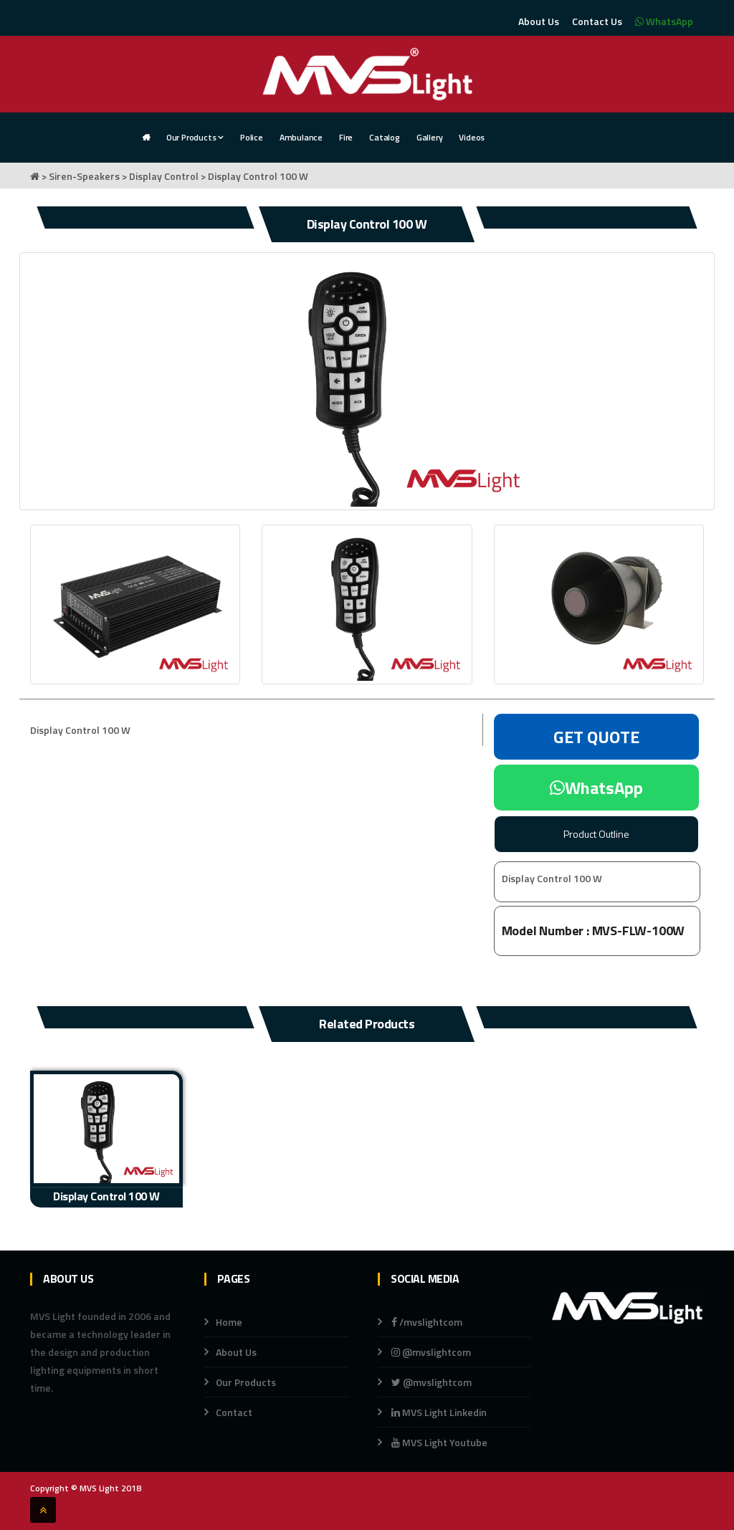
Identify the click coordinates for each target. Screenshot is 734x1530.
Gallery (429, 137)
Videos (472, 137)
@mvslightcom (431, 1351)
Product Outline (596, 833)
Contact (234, 1412)
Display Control (164, 175)
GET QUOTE (596, 737)
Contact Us (597, 21)
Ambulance (301, 137)
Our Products (195, 137)
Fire (346, 137)
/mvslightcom (426, 1321)
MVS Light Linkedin (438, 1412)
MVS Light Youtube (439, 1442)
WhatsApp (664, 21)
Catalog (384, 137)
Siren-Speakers (84, 175)
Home (229, 1321)
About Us (538, 21)
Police (251, 137)
